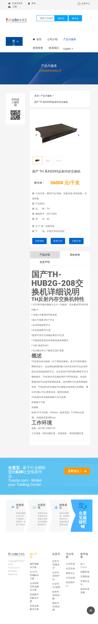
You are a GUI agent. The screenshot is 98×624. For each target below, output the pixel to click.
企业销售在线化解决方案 (34, 586)
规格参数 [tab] (75, 254)
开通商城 (84, 576)
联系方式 (57, 241)
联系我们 (54, 47)
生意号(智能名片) (56, 564)
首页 (37, 39)
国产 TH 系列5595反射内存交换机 (51, 102)
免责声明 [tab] (45, 262)
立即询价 (39, 241)
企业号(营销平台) (56, 575)
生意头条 (70, 568)
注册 (12, 6)
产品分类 (14, 43)
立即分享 (76, 241)
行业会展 (70, 577)
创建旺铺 (84, 572)
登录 (32, 3)
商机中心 (70, 573)
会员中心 (83, 3)
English (67, 49)
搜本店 (75, 18)
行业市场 (70, 564)
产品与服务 (69, 39)
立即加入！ (77, 471)
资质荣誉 (38, 47)
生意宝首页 (15, 3)
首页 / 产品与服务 (44, 95)
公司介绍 (52, 39)
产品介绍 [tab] (45, 254)
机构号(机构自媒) (56, 595)
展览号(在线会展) (56, 606)
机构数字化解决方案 (34, 597)
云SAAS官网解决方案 (34, 575)
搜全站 (61, 18)
